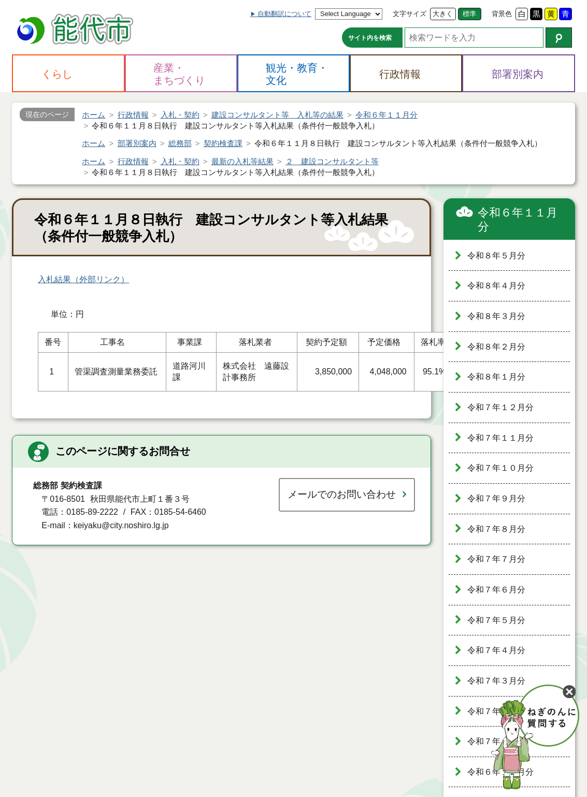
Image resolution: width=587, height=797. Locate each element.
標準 (469, 14)
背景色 (502, 14)
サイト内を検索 (370, 37)
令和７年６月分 (496, 589)
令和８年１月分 (496, 376)
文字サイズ (409, 14)
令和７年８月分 (496, 529)
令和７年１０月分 (500, 467)
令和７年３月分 (496, 680)
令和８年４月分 (496, 285)
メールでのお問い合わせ (342, 494)
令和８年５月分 (496, 255)
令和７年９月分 (496, 498)
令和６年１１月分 (517, 220)
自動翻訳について (284, 14)
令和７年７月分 (496, 559)
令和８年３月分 (496, 316)
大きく (443, 14)
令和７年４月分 (496, 650)
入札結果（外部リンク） (83, 279)
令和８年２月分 (496, 346)
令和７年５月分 (496, 620)
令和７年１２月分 (500, 407)
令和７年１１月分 (500, 437)
